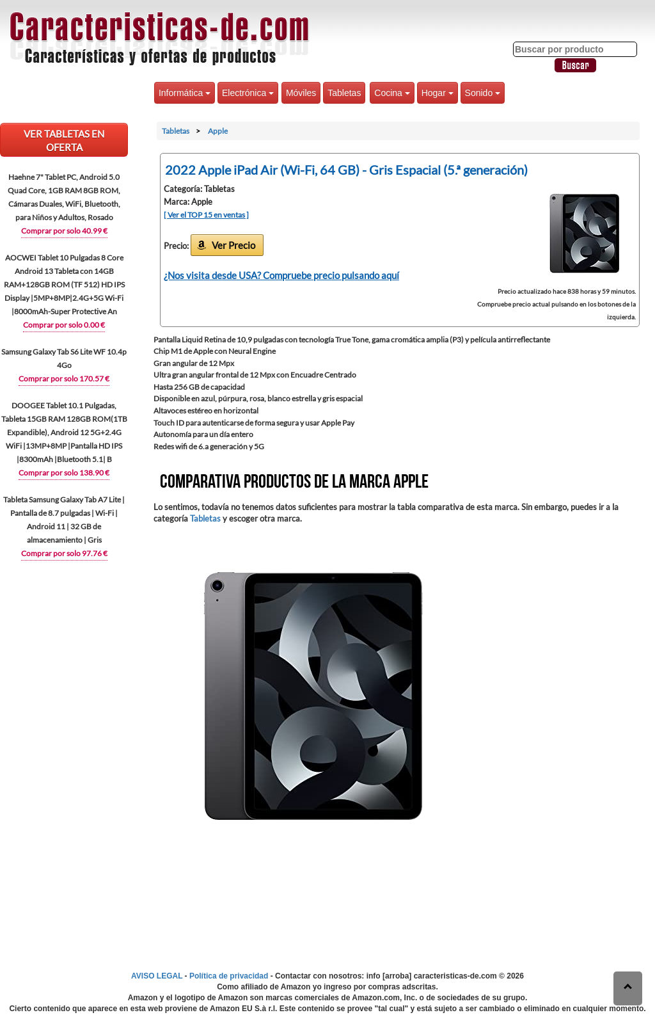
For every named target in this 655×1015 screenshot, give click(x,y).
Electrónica (248, 93)
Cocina (391, 93)
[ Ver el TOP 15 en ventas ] (206, 215)
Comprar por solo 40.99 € (64, 231)
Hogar (438, 93)
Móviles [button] (301, 93)
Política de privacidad (228, 975)
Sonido (482, 93)
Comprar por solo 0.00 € (64, 325)
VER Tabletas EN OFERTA (64, 140)
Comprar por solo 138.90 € (64, 472)
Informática (184, 93)
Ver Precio (233, 245)
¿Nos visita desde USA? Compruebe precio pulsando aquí (281, 275)
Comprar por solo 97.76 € (64, 553)
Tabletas (205, 518)
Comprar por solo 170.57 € (64, 378)
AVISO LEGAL (156, 975)
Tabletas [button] (344, 93)
